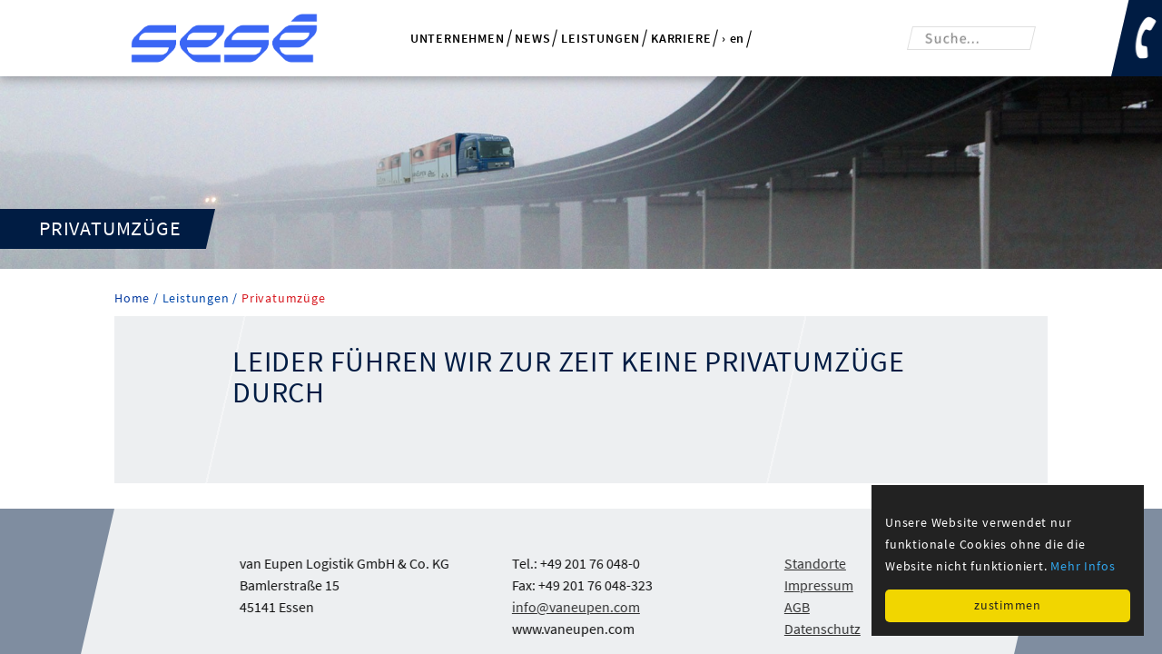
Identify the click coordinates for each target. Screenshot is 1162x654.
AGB (797, 607)
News (532, 38)
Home (133, 298)
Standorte (815, 563)
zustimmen (1007, 605)
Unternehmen (457, 38)
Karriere (681, 38)
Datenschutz (822, 628)
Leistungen (600, 38)
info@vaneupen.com (576, 607)
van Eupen (224, 38)
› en (733, 39)
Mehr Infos (1082, 566)
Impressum (818, 585)
